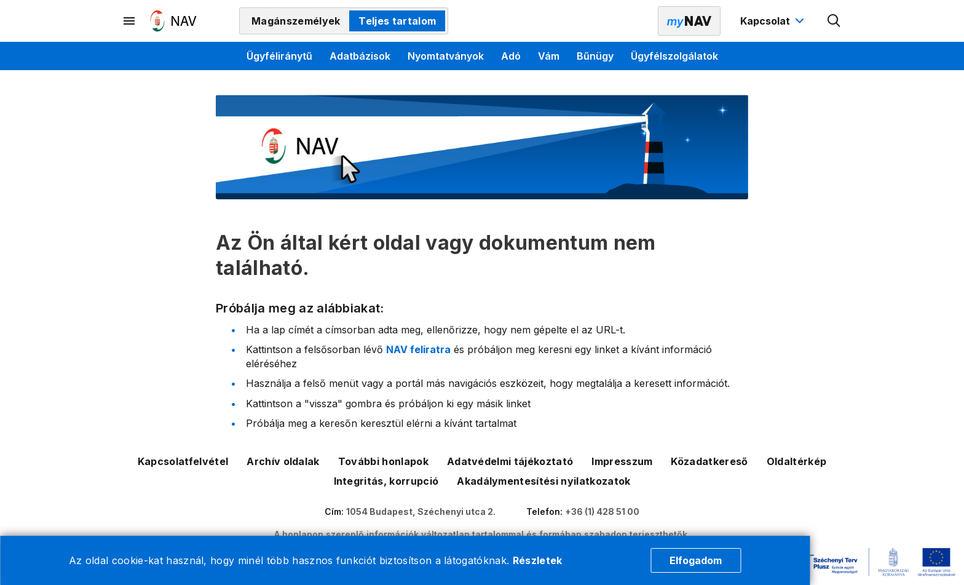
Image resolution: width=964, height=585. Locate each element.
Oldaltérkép (797, 461)
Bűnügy (595, 56)
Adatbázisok (360, 56)
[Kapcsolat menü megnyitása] (773, 21)
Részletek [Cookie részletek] (538, 560)
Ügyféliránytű (279, 56)
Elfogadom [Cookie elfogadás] (696, 560)
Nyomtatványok (446, 56)
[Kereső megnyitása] (834, 21)
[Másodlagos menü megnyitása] (129, 21)
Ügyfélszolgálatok (674, 56)
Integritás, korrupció (386, 481)
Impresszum (621, 461)
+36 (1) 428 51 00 (602, 511)
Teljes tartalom (397, 21)
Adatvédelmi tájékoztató (510, 461)
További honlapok (383, 461)
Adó (511, 56)
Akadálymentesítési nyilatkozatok (543, 481)
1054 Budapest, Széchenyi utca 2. (421, 511)
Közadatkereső (709, 461)
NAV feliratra (418, 349)
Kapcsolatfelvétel (183, 461)
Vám (548, 56)
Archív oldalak (283, 461)
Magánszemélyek (295, 21)
